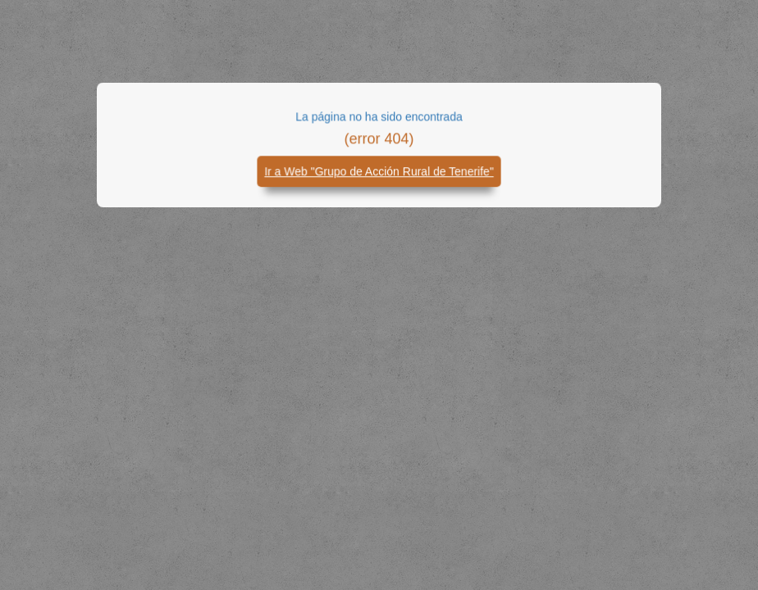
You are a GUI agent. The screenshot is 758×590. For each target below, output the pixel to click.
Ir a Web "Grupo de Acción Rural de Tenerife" (379, 172)
